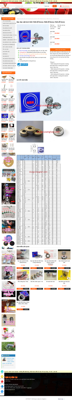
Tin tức (51, 1)
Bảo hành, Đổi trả (34, 1)
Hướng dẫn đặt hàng (24, 1)
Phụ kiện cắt (6, 56)
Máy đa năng (6, 25)
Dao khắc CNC (6, 51)
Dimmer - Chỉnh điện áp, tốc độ (9, 39)
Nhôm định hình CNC (7, 37)
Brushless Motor (7, 32)
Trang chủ (5, 1)
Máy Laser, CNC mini (7, 46)
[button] (32, 45)
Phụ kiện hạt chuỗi (7, 28)
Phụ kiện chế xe (6, 30)
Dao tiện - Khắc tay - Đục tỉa (9, 65)
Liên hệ (55, 1)
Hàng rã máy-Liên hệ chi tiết (9, 23)
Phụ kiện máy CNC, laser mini (9, 42)
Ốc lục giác (5, 49)
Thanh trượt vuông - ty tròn (9, 35)
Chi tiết (26, 268)
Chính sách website (13, 1)
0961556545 (65, 6)
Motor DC (5, 53)
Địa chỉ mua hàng (44, 1)
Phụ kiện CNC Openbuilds (9, 44)
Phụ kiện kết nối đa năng (9, 58)
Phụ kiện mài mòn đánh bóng (9, 63)
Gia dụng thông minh (8, 68)
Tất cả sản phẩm (7, 21)
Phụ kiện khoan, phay (8, 61)
